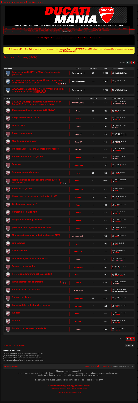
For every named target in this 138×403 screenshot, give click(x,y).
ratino (117, 111)
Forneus (78, 181)
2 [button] (130, 63)
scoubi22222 (78, 189)
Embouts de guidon (22, 188)
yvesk (78, 228)
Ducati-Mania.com (78, 73)
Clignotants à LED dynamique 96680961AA (33, 110)
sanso (78, 329)
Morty (78, 111)
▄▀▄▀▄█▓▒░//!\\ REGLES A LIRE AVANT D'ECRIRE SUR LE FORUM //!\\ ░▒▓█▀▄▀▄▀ (38, 90)
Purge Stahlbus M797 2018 (25, 118)
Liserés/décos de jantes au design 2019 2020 (34, 196)
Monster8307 (78, 165)
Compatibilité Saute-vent (24, 212)
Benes (117, 283)
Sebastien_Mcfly (78, 103)
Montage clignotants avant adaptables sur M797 (36, 235)
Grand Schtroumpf (121, 73)
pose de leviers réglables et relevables (31, 227)
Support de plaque (21, 297)
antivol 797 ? (18, 125)
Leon (78, 259)
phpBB (62, 388)
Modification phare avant (24, 141)
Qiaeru (79, 392)
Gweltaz (117, 82)
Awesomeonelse (78, 236)
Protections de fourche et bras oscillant (32, 274)
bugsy (117, 252)
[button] (133, 62)
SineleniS (118, 150)
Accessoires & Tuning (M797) (20, 57)
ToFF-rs (78, 157)
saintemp (78, 306)
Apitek (117, 127)
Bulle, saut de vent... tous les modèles (31, 305)
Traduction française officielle (66, 392)
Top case (16, 164)
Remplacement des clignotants (27, 282)
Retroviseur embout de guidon (27, 156)
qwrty (116, 181)
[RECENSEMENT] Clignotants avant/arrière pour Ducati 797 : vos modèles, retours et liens (36, 103)
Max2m (117, 190)
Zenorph (78, 119)
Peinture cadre (19, 250)
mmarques (78, 252)
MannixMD (79, 385)
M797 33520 (78, 290)
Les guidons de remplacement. (27, 219)
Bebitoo (78, 197)
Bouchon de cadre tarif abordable (29, 328)
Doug (116, 198)
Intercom (16, 320)
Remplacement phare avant (26, 289)
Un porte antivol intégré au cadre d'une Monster (36, 149)
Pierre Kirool (119, 260)
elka (78, 173)
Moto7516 (78, 150)
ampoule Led (18, 243)
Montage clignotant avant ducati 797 (30, 258)
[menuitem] (6, 2)
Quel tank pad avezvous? (25, 204)
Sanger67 (78, 134)
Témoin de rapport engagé (25, 172)
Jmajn (78, 126)
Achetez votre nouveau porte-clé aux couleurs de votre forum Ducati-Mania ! (37, 81)
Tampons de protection (23, 266)
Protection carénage (22, 133)
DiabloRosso (78, 267)
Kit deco (16, 313)
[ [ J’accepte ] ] (66, 32)
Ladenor (117, 314)
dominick (118, 330)
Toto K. (117, 158)
